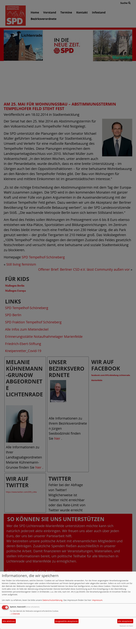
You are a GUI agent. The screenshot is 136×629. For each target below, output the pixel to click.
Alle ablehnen (9, 621)
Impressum (97, 600)
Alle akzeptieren (125, 621)
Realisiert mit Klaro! (126, 626)
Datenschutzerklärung (52, 600)
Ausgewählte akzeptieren (66, 621)
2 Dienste (15, 613)
